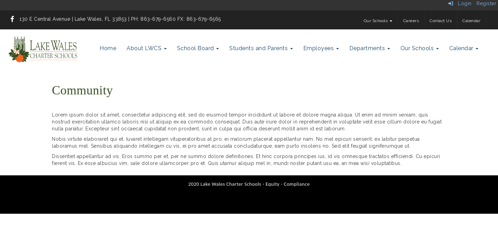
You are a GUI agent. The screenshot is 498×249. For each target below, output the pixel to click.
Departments (369, 48)
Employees (321, 48)
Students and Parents (261, 48)
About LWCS (147, 48)
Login (460, 3)
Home (108, 48)
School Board (198, 48)
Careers (411, 20)
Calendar (471, 20)
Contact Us (441, 20)
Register (486, 3)
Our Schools (378, 20)
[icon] (12, 19)
